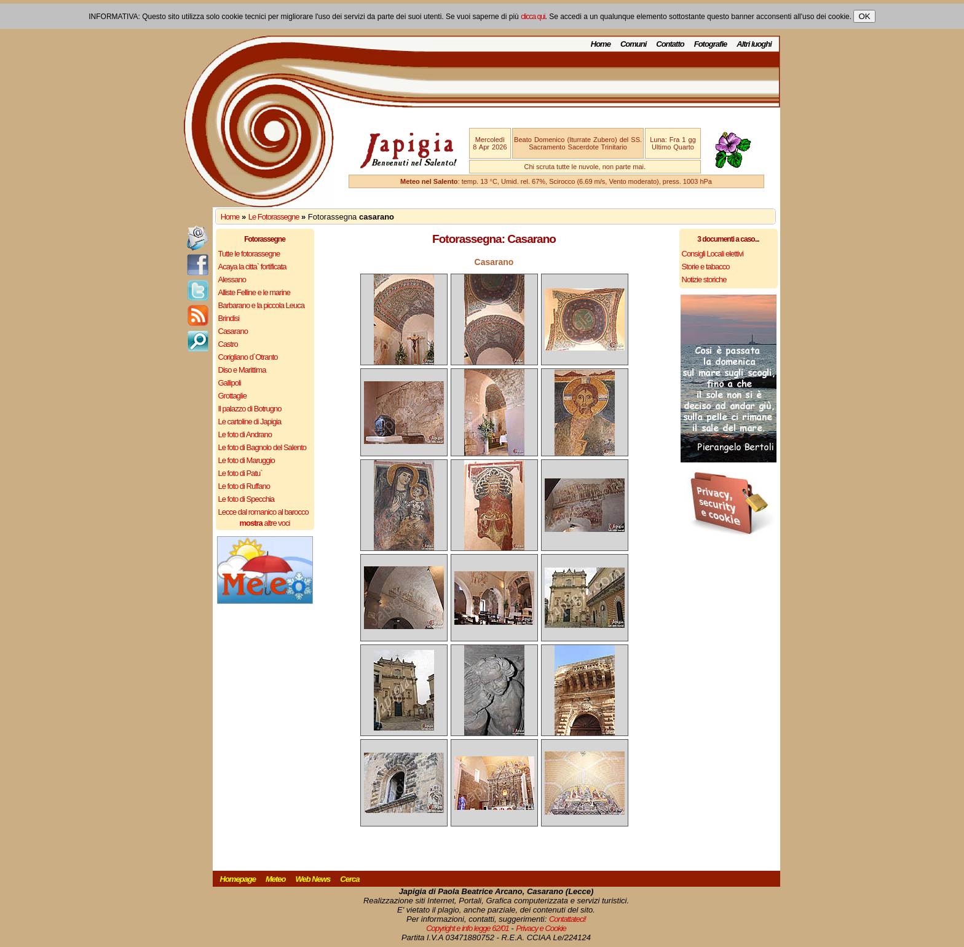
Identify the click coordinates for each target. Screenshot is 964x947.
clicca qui (533, 16)
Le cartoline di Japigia (250, 421)
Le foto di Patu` (240, 473)
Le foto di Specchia (246, 499)
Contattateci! (567, 919)
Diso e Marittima (242, 369)
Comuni (633, 44)
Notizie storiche (704, 279)
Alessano (232, 279)
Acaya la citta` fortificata (252, 266)
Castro (228, 344)
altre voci (265, 523)
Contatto (670, 44)
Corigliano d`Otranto (248, 357)
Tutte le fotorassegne (249, 253)
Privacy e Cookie (541, 928)
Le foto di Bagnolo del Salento (262, 447)
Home (600, 44)
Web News (313, 879)
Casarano (233, 331)
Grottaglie (232, 395)
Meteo (276, 879)
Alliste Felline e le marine (254, 292)
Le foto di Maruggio (246, 460)
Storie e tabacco (706, 266)
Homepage (238, 879)
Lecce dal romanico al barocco (263, 512)
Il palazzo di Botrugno (250, 408)
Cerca (349, 879)
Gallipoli (229, 382)
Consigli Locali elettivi (712, 253)
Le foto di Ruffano (244, 486)
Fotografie (710, 44)
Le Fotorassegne (273, 216)
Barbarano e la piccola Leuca (261, 305)
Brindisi (229, 318)
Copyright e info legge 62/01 (467, 928)
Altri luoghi (754, 44)
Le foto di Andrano (245, 434)
